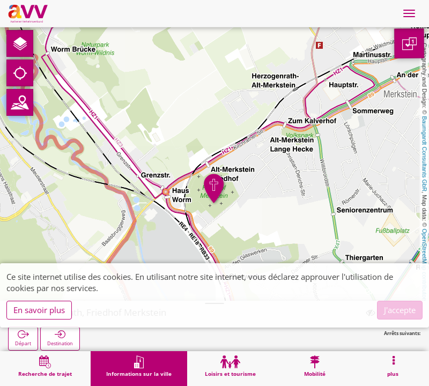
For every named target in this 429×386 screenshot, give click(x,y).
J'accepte (400, 310)
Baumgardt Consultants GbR (424, 154)
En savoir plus (39, 310)
